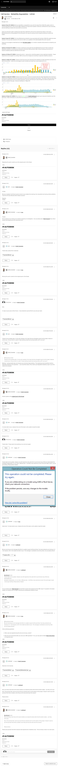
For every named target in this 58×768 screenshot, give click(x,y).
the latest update (27, 42)
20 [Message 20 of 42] (6, 706)
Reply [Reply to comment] (6, 177)
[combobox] (18, 1)
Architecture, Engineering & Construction (12, 10)
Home (2, 10)
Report (29, 130)
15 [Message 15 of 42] (6, 541)
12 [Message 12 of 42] (6, 436)
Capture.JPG (7, 555)
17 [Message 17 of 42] (6, 612)
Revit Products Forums (25, 10)
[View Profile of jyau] (9, 187)
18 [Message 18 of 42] (6, 657)
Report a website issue (51, 763)
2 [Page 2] (4, 756)
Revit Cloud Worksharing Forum (37, 10)
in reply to (17, 187)
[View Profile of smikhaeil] (10, 457)
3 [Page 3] (52, 148)
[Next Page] (53, 149)
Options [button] (54, 13)
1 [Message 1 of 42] (5, 21)
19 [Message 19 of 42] (6, 681)
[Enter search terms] (18, 1)
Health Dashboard (32, 96)
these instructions (50, 635)
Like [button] (28, 128)
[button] (56, 18)
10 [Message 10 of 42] (6, 388)
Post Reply (51, 751)
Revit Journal (47, 219)
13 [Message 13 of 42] (6, 453)
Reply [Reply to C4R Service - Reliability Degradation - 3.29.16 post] (29, 125)
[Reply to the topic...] (27, 752)
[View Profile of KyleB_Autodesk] (8, 17)
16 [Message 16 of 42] (6, 566)
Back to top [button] (6, 764)
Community (3, 7)
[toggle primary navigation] (2, 1)
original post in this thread (18, 396)
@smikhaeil (6, 575)
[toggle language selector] (49, 1)
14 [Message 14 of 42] (6, 518)
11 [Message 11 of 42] (6, 419)
